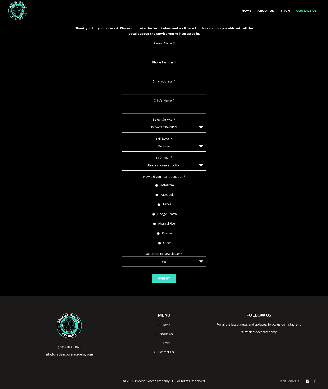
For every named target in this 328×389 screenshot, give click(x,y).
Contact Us (166, 352)
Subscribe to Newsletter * (163, 253)
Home (166, 325)
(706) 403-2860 (69, 347)
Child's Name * (164, 100)
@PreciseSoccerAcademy (259, 332)
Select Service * (164, 119)
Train (166, 343)
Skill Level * (164, 138)
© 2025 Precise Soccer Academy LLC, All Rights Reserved (164, 381)
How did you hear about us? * (164, 176)
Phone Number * (164, 62)
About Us (166, 334)
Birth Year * (164, 157)
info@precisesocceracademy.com (69, 354)
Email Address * (164, 81)
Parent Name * (164, 43)
